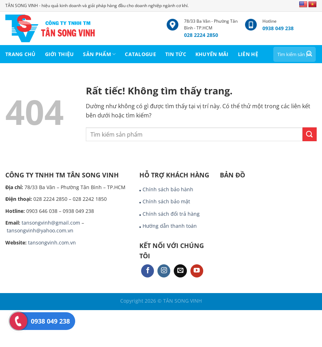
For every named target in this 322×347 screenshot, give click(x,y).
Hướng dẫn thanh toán (170, 225)
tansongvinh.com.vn (52, 242)
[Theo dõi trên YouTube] (196, 270)
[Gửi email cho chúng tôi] (180, 270)
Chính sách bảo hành (168, 189)
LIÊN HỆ (248, 54)
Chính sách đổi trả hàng (171, 213)
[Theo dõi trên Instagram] (163, 270)
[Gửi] (309, 54)
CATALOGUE (140, 54)
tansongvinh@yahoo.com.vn (40, 230)
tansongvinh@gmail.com (51, 222)
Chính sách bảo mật (166, 201)
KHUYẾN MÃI (212, 54)
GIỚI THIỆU (59, 54)
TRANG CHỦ (20, 54)
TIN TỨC (175, 54)
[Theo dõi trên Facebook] (147, 270)
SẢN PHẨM (99, 54)
